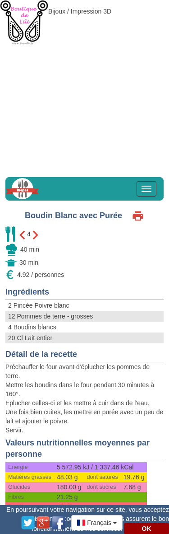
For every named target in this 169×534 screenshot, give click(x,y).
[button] (97, 522)
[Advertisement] (84, 84)
